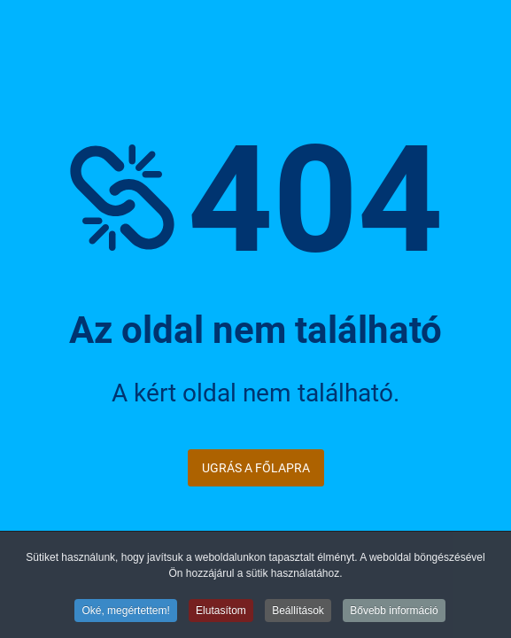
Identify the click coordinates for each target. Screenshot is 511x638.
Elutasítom (221, 611)
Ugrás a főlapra (256, 468)
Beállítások (298, 611)
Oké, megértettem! (125, 611)
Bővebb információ (393, 611)
